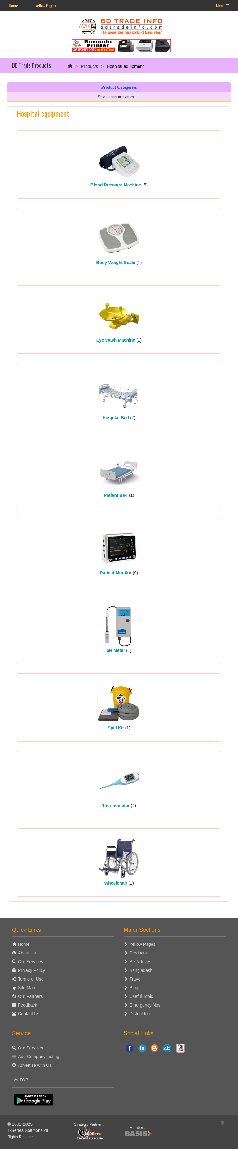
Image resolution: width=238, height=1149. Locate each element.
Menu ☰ (222, 5)
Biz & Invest (141, 961)
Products (89, 66)
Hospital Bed (116, 417)
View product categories (119, 95)
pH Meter (116, 650)
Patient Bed (116, 495)
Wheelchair (115, 883)
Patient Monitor (116, 572)
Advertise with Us (34, 1065)
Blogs (135, 987)
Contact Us (28, 1013)
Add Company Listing (38, 1056)
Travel (135, 978)
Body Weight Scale (115, 262)
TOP (21, 1079)
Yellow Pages (45, 5)
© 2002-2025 (20, 1124)
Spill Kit (116, 727)
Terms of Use (30, 978)
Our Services (30, 961)
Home (13, 5)
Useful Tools (141, 996)
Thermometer (116, 805)
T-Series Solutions (25, 1130)
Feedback (27, 1005)
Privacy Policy (31, 970)
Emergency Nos (145, 1005)
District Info (140, 1013)
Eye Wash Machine (115, 340)
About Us (27, 952)
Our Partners (30, 996)
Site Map (26, 987)
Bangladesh (141, 970)
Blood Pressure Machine (115, 184)
